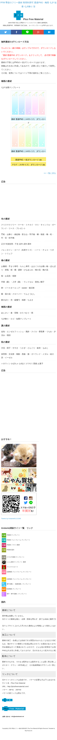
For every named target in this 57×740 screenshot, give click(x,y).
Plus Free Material (33, 19)
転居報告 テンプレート (11, 589)
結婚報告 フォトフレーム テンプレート (16, 572)
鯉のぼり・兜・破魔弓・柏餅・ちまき (17, 300)
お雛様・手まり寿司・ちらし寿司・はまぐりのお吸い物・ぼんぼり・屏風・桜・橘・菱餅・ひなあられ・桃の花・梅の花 (28, 268)
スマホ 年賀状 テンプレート (13, 557)
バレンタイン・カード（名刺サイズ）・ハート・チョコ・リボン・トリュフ (27, 251)
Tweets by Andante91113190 (11, 518)
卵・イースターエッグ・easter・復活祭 (18, 288)
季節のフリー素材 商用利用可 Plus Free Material (24, 728)
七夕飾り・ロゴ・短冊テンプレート (16, 319)
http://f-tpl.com (28, 730)
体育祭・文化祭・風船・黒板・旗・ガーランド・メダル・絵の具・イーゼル (27, 356)
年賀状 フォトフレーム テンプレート (16, 540)
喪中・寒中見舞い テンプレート (14, 594)
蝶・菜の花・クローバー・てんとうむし (18, 294)
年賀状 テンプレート (11, 535)
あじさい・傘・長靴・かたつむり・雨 (17, 313)
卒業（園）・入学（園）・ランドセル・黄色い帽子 (22, 282)
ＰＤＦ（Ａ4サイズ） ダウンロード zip (28, 165)
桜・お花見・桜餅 (8, 276)
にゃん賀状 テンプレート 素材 (14, 562)
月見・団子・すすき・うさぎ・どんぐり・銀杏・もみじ (24, 348)
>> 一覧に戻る (50, 173)
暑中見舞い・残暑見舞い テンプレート (16, 584)
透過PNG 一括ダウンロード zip (28, 160)
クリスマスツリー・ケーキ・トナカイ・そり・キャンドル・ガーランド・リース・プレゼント (28, 226)
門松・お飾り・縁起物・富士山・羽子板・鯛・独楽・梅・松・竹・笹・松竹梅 (27, 236)
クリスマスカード (10, 567)
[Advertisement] (20, 201)
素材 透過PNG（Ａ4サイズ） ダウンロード (28, 119)
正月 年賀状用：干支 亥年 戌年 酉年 (16, 244)
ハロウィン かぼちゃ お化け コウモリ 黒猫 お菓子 (22, 364)
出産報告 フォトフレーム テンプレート (16, 579)
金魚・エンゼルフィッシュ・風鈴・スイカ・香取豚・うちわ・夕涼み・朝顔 (28, 333)
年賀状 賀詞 (8, 550)
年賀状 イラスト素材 (11, 545)
